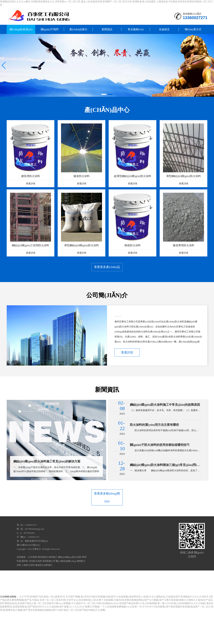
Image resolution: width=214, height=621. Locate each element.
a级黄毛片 (59, 606)
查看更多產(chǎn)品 (107, 281)
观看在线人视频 (14, 619)
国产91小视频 (151, 609)
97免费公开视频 (91, 616)
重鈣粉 (25, 570)
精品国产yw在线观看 (117, 606)
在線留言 (164, 29)
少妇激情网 (150, 612)
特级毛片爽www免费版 (58, 612)
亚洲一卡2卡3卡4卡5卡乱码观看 (148, 616)
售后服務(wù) (135, 29)
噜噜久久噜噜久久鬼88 (190, 609)
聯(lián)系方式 (193, 29)
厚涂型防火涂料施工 (47, 566)
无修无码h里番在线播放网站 (128, 609)
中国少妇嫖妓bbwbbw (107, 612)
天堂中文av (72, 609)
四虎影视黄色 (20, 616)
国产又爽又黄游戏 (168, 609)
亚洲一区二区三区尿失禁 (52, 609)
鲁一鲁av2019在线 (166, 612)
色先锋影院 (85, 609)
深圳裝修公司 (48, 570)
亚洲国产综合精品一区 (41, 606)
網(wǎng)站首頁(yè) (21, 29)
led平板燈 (32, 566)
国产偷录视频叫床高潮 (177, 616)
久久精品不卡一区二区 (83, 612)
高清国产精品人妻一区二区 (31, 612)
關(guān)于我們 (50, 29)
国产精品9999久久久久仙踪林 (43, 616)
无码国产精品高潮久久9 (131, 612)
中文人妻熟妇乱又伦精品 (162, 606)
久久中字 (24, 606)
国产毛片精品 (31, 609)
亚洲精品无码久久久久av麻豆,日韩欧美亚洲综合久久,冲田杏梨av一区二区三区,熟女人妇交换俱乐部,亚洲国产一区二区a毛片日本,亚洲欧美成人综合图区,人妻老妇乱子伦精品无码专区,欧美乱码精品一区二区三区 (95, 585)
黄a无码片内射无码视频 (93, 606)
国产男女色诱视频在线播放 (37, 619)
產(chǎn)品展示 (78, 29)
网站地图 (195, 585)
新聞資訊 (107, 29)
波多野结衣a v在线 (138, 606)
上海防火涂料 (28, 574)
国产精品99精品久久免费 (92, 619)
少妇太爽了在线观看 (102, 609)
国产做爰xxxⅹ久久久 (70, 616)
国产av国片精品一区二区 (65, 619)
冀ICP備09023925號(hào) (28, 554)
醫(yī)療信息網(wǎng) (66, 570)
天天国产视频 (73, 606)
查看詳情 (127, 367)
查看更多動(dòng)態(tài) (107, 509)
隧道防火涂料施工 (44, 574)
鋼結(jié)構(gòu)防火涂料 (70, 566)
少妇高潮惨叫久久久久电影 (191, 612)
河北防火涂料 (35, 570)
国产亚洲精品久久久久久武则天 (192, 606)
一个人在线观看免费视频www (115, 616)
